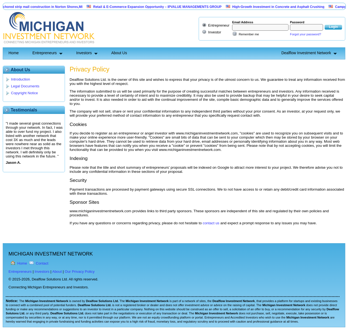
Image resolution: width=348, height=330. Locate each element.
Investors (84, 53)
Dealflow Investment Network (306, 53)
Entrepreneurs (44, 53)
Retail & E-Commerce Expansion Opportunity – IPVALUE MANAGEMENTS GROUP (160, 7)
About (57, 271)
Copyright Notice (24, 93)
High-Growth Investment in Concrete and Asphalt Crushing (281, 7)
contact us (211, 223)
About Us (119, 53)
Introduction (20, 79)
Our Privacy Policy (80, 271)
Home (13, 53)
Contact (42, 263)
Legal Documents (25, 86)
